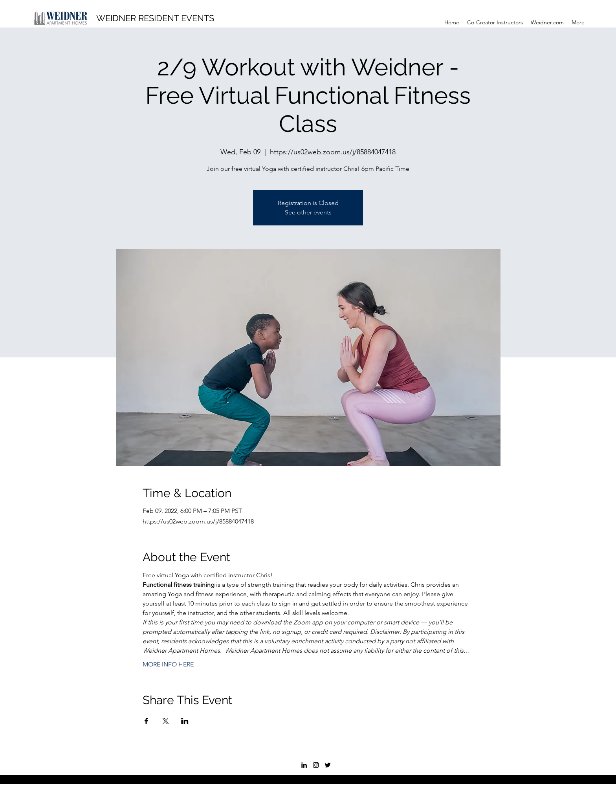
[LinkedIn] (304, 765)
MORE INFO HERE (168, 664)
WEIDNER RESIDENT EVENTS (155, 18)
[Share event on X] (165, 721)
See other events (308, 212)
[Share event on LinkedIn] (185, 721)
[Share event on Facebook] (146, 721)
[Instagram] (316, 765)
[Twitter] (328, 765)
